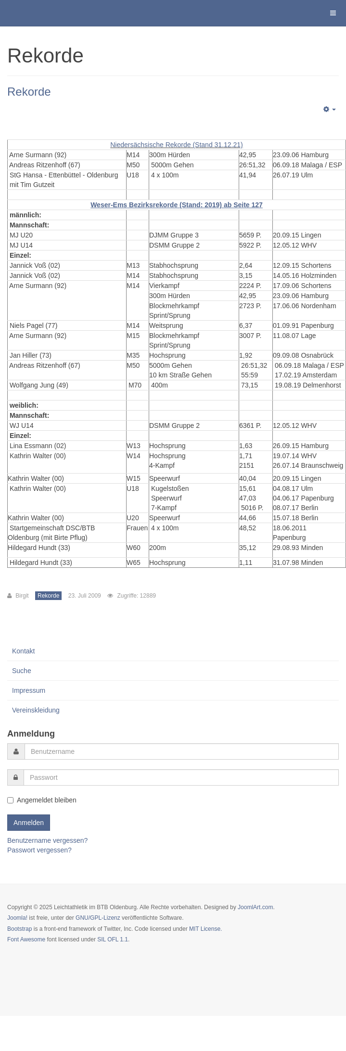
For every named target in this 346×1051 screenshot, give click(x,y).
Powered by (51, 965)
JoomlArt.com (255, 907)
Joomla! (17, 917)
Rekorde (29, 91)
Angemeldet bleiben (42, 800)
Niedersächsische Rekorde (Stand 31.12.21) (176, 145)
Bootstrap (19, 929)
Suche (21, 671)
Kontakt (23, 651)
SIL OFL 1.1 (112, 939)
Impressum (28, 690)
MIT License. (205, 929)
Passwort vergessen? (39, 850)
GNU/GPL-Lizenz (98, 917)
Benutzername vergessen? (47, 840)
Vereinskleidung (36, 710)
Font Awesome (26, 939)
